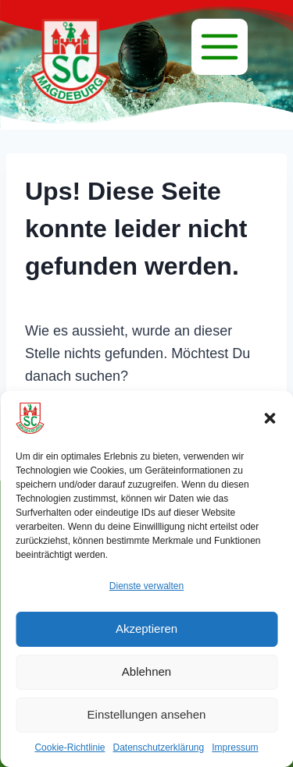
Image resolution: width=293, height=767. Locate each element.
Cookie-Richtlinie (69, 747)
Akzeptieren (146, 628)
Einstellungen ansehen (147, 714)
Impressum (235, 747)
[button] (269, 418)
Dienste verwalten (146, 586)
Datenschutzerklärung (158, 747)
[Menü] (219, 47)
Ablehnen (146, 671)
